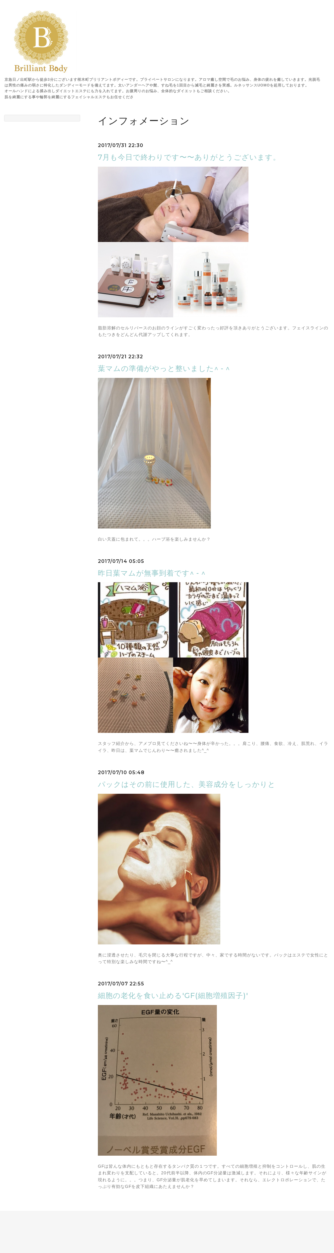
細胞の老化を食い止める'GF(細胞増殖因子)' (173, 995)
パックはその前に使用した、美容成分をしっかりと (187, 784)
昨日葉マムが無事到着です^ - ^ (152, 573)
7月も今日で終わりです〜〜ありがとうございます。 (189, 157)
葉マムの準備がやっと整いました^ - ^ (164, 368)
